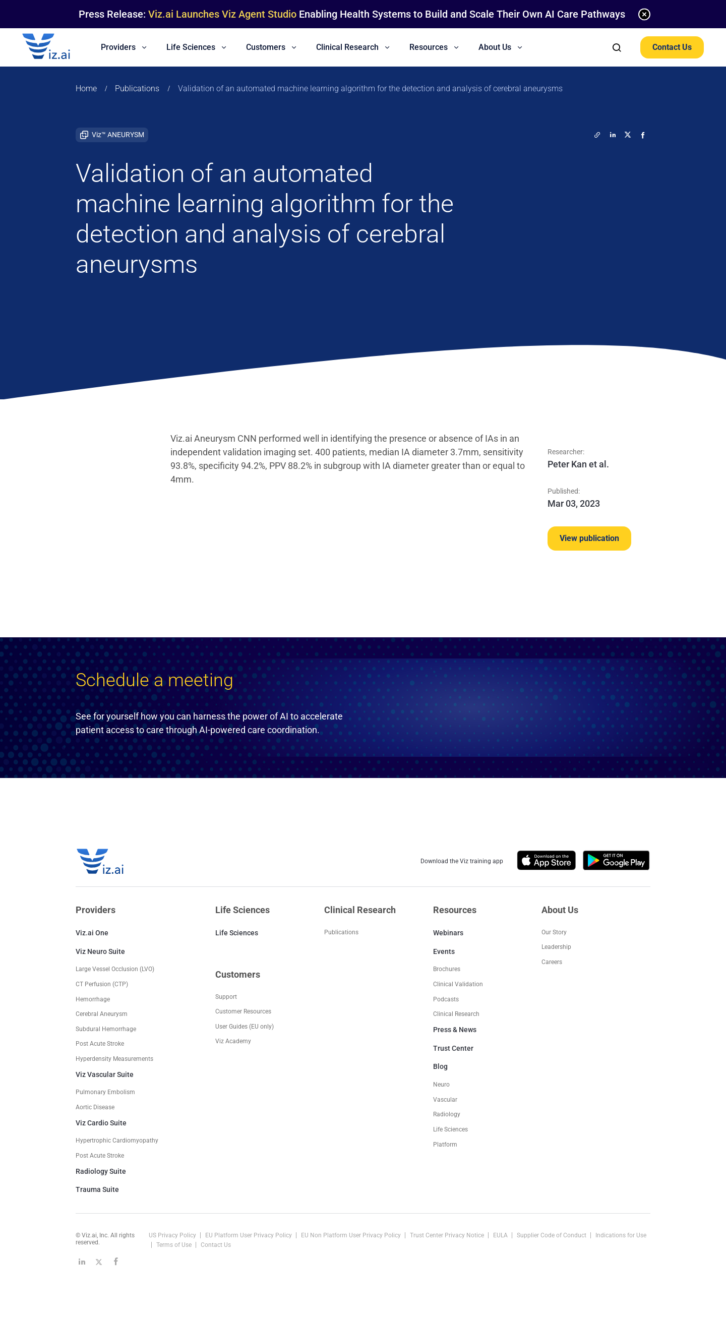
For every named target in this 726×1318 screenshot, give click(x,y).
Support (226, 996)
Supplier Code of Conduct (552, 1235)
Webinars (448, 933)
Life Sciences (236, 933)
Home (86, 88)
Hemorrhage (93, 999)
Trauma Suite (97, 1189)
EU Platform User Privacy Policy (249, 1235)
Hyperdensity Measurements (114, 1058)
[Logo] (57, 47)
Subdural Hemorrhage (106, 1029)
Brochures (446, 969)
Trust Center (453, 1048)
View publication (589, 538)
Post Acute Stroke (100, 1043)
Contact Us (672, 47)
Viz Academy (233, 1041)
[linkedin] (613, 135)
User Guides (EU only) (244, 1026)
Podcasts (446, 999)
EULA (501, 1235)
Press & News (454, 1030)
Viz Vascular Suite (105, 1074)
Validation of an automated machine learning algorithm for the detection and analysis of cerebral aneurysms (370, 88)
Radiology (446, 1114)
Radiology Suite (101, 1171)
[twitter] (597, 135)
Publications (137, 88)
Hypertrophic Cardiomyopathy (117, 1140)
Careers (551, 962)
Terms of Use (174, 1244)
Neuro (441, 1084)
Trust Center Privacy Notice (448, 1235)
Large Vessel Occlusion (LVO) (115, 969)
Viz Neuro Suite (100, 951)
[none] (644, 14)
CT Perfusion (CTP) (102, 984)
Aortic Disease (95, 1107)
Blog (440, 1066)
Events (444, 951)
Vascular (445, 1099)
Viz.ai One (92, 933)
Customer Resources (243, 1011)
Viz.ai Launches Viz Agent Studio (222, 14)
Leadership (556, 946)
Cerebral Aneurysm (102, 1013)
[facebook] (643, 135)
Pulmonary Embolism (105, 1092)
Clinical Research (456, 1013)
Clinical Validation (458, 984)
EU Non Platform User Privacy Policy (351, 1235)
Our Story (554, 932)
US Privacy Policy (173, 1235)
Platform (445, 1144)
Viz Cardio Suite (101, 1123)
